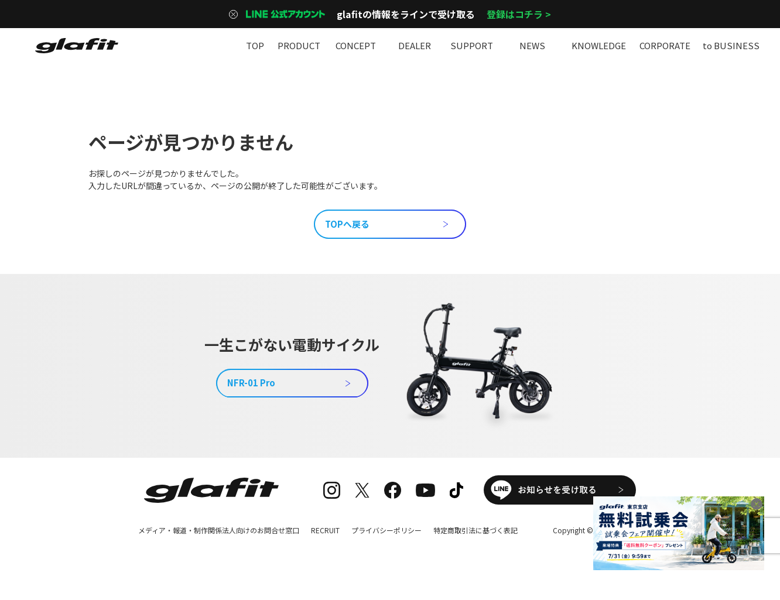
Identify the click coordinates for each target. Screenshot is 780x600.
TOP (255, 45)
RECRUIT (325, 530)
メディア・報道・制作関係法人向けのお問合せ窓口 (218, 530)
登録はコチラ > (519, 14)
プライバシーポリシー (386, 530)
